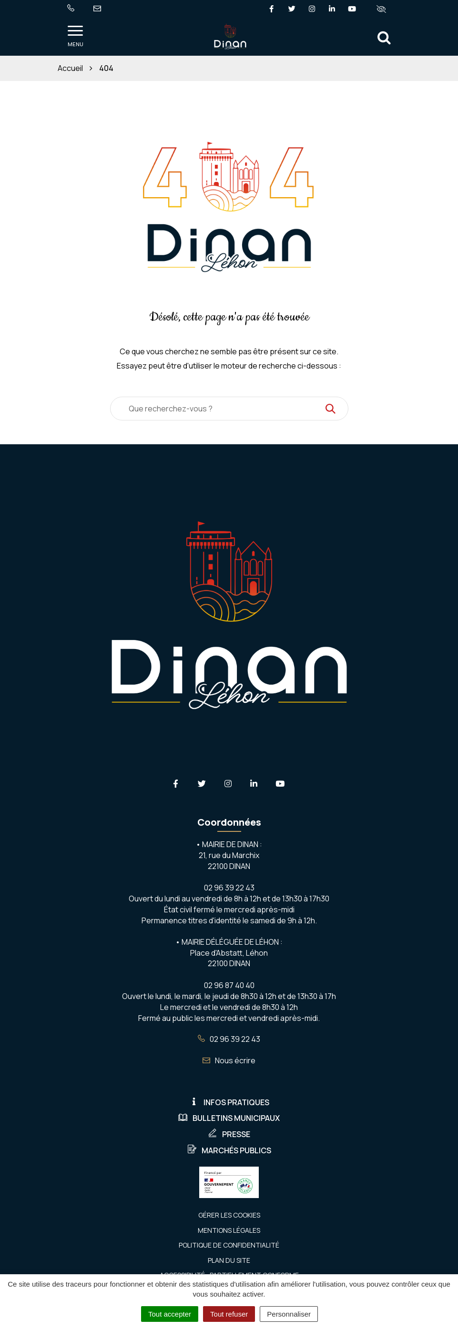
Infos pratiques (229, 1102)
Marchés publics (229, 1150)
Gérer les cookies (229, 1214)
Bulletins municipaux (229, 1118)
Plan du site (229, 1260)
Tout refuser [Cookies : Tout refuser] (229, 1314)
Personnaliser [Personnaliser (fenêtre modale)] (289, 1314)
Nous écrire (229, 1060)
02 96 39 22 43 (229, 1039)
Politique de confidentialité (229, 1244)
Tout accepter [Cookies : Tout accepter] (169, 1314)
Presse (229, 1134)
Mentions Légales (229, 1230)
